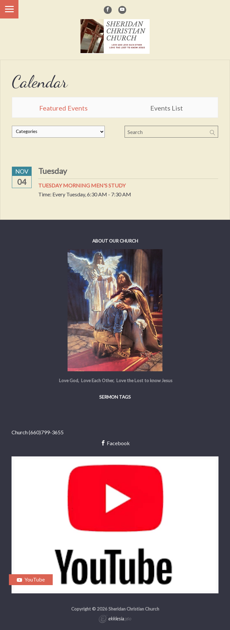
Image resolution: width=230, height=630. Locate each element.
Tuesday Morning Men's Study (82, 185)
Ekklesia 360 (115, 620)
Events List (166, 108)
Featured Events (63, 108)
